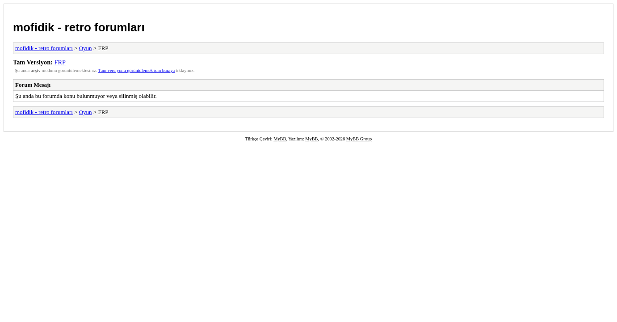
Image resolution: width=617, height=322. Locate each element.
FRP (59, 62)
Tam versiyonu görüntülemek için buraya (136, 70)
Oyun (85, 48)
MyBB (279, 138)
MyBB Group (359, 138)
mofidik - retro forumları (79, 27)
